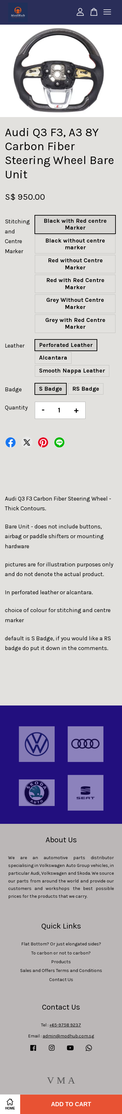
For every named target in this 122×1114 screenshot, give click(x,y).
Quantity (16, 407)
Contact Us (61, 979)
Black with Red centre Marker (75, 224)
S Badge (50, 388)
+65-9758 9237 (65, 1025)
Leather (14, 345)
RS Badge (85, 388)
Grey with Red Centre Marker (75, 323)
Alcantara (53, 357)
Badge (13, 389)
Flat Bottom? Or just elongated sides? (61, 944)
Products (61, 962)
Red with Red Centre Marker (75, 284)
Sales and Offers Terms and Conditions (61, 970)
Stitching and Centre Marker (17, 236)
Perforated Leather (66, 345)
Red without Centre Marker (75, 264)
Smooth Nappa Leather (72, 370)
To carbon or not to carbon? (61, 953)
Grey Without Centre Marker (75, 303)
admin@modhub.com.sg (68, 1036)
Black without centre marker (75, 244)
